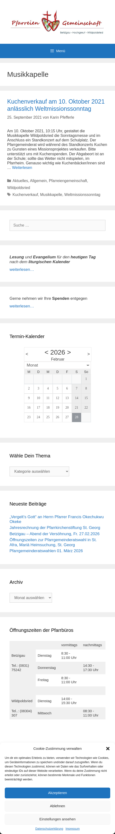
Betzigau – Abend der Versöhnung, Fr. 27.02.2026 (54, 534)
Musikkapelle (51, 195)
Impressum (73, 828)
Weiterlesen (22, 168)
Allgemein (38, 181)
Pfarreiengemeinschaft (68, 181)
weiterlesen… (22, 269)
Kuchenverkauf (25, 195)
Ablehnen (57, 806)
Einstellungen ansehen (57, 819)
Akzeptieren (57, 793)
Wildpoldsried (18, 188)
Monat (32, 365)
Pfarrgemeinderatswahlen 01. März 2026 (46, 551)
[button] (107, 748)
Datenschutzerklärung (49, 828)
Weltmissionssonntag (82, 195)
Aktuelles (20, 181)
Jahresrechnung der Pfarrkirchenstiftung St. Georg (55, 527)
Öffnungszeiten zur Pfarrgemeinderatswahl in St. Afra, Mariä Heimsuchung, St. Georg (53, 542)
